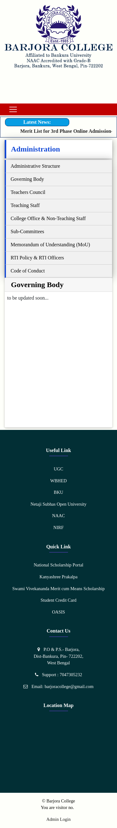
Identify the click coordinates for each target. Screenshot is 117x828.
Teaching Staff (25, 205)
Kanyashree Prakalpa (59, 576)
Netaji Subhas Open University (58, 504)
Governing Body (27, 179)
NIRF (58, 527)
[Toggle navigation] (13, 109)
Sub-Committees (27, 231)
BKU (58, 492)
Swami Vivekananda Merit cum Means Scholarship (58, 588)
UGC (58, 468)
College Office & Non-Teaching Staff (48, 218)
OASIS (58, 611)
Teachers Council (28, 192)
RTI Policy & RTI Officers (37, 257)
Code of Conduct (28, 270)
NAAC (58, 515)
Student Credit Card (58, 600)
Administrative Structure (35, 166)
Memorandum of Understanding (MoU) (50, 244)
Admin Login (58, 819)
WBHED (58, 480)
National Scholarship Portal (58, 564)
